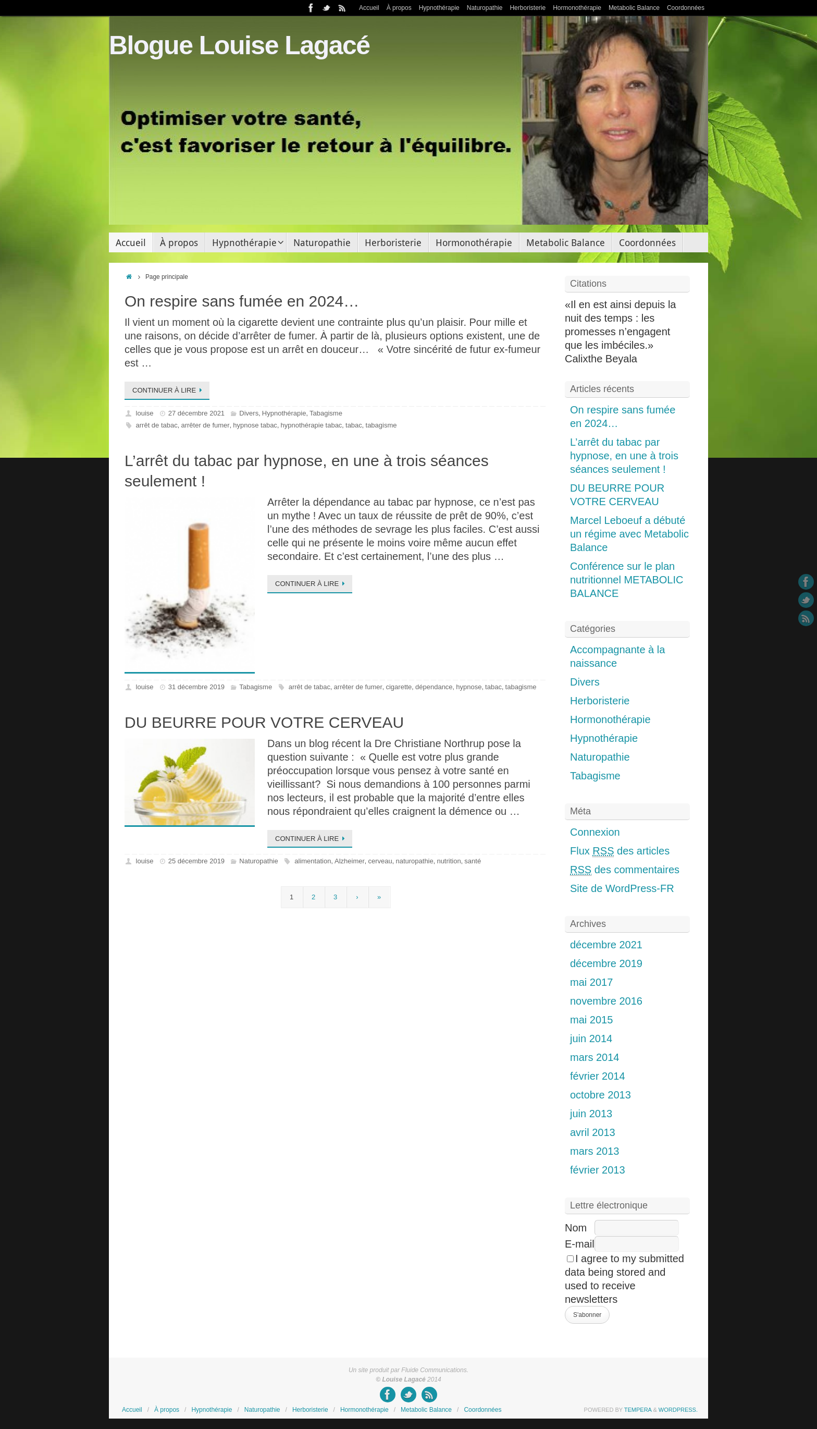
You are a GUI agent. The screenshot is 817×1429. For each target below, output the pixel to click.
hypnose (468, 687)
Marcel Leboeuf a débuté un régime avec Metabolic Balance (629, 534)
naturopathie (414, 861)
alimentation (312, 861)
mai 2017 (591, 982)
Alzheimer (350, 861)
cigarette (399, 687)
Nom (576, 1227)
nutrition (449, 861)
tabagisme (381, 425)
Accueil (369, 7)
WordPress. (678, 1410)
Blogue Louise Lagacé (239, 45)
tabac (353, 425)
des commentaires (624, 870)
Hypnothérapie (439, 7)
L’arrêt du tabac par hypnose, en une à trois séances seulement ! (624, 455)
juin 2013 (591, 1113)
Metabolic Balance (634, 7)
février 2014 (597, 1076)
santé (472, 861)
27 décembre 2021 (196, 413)
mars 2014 (595, 1057)
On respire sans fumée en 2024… (242, 301)
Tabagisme (326, 413)
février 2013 (597, 1170)
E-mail (580, 1244)
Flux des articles (620, 851)
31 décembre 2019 (196, 687)
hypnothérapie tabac (311, 425)
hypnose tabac (255, 425)
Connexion (595, 832)
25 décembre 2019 (196, 861)
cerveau (380, 861)
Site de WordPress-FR (622, 888)
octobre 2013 (600, 1095)
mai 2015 (591, 1019)
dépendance (434, 687)
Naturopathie (485, 7)
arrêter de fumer (205, 425)
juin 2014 (591, 1038)
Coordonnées (685, 7)
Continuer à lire (168, 390)
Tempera (638, 1410)
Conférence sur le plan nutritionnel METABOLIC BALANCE (627, 579)
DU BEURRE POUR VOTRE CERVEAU (264, 722)
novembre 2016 (606, 1001)
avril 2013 (592, 1132)
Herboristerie (528, 7)
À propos (399, 7)
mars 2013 (595, 1151)
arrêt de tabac (157, 425)
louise (145, 413)
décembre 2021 (606, 944)
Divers (248, 413)
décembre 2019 (606, 963)
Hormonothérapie (577, 7)
